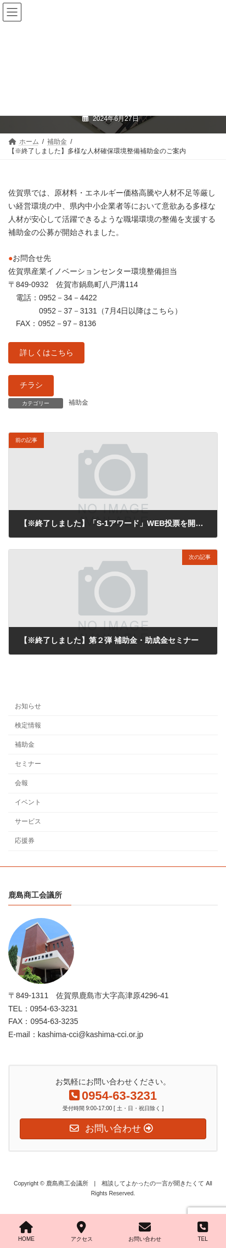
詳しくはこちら (47, 352)
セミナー (28, 763)
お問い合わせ (144, 1231)
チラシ (31, 384)
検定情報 (28, 725)
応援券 (25, 840)
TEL (202, 1231)
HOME (26, 1231)
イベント (28, 802)
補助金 (78, 402)
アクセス (82, 1231)
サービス (28, 821)
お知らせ (28, 705)
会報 (21, 783)
